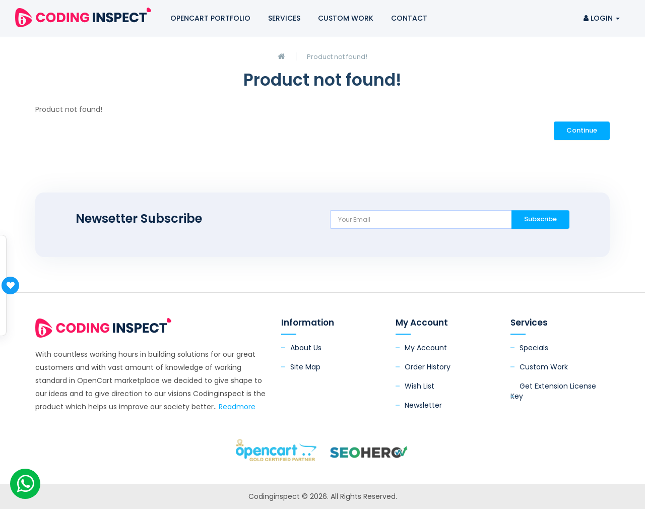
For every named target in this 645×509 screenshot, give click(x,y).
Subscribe (540, 219)
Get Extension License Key (553, 391)
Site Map (305, 367)
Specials (534, 348)
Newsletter (423, 405)
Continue (581, 130)
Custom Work (345, 18)
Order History (427, 367)
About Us (305, 348)
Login (602, 18)
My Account (426, 348)
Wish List (419, 386)
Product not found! (337, 56)
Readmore (237, 407)
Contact (409, 18)
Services (284, 18)
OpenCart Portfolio (210, 18)
